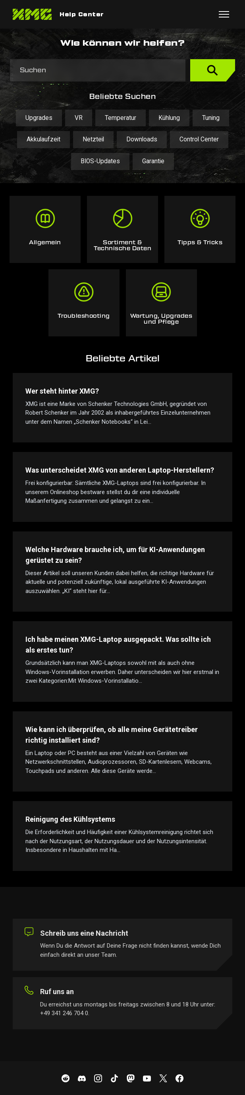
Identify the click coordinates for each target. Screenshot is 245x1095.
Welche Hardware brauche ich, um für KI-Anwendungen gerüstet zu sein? (115, 554)
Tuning (211, 118)
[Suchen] (98, 70)
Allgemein (45, 242)
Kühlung (169, 118)
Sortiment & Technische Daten (122, 245)
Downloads (141, 139)
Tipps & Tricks (199, 242)
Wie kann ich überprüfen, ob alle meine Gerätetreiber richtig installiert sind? (111, 734)
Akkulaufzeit (43, 139)
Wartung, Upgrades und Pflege (161, 319)
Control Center (199, 139)
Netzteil (93, 139)
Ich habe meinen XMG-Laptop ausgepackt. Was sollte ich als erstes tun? (118, 644)
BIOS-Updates (100, 161)
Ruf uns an (57, 991)
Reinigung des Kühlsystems (70, 819)
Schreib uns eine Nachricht (84, 933)
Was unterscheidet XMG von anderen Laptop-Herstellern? (119, 470)
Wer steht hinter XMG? (62, 391)
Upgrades (38, 118)
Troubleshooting (84, 316)
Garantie (153, 161)
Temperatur (120, 118)
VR (79, 118)
